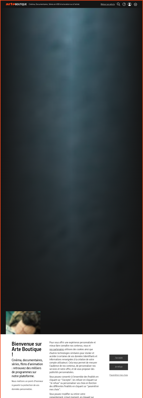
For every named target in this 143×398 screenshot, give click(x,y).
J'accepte (119, 357)
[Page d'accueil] (16, 4)
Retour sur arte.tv (108, 4)
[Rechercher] (118, 4)
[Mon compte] (129, 4)
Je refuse (119, 366)
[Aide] (124, 4)
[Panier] (135, 4)
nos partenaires (56, 349)
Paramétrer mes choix (119, 375)
